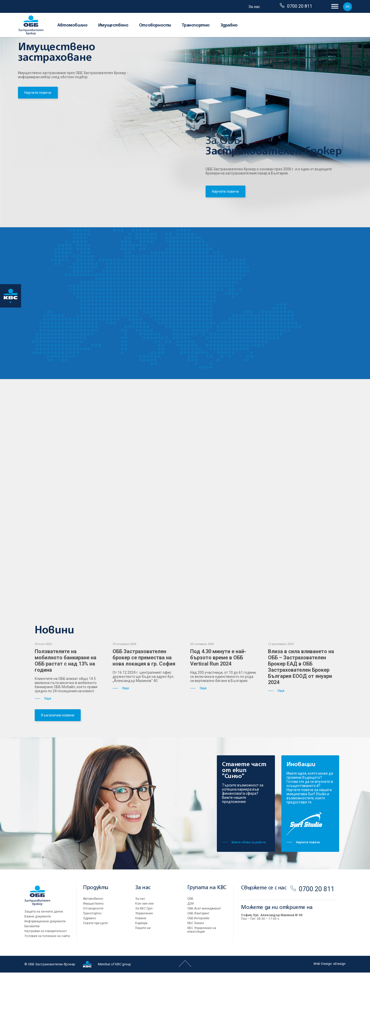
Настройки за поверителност (45, 973)
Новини (140, 960)
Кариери (141, 965)
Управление (144, 956)
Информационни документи (45, 964)
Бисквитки (32, 968)
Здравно (229, 25)
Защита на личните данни (43, 954)
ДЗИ (190, 946)
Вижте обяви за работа (244, 885)
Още (43, 741)
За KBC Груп (144, 951)
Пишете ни (143, 970)
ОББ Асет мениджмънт (204, 951)
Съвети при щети (95, 965)
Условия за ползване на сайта (47, 978)
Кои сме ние (144, 946)
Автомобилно (72, 25)
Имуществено (113, 25)
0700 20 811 (296, 6)
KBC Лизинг (195, 965)
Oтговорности (155, 25)
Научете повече (37, 102)
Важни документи (37, 959)
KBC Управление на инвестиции (201, 972)
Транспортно (196, 25)
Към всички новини (57, 758)
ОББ (190, 941)
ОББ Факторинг (198, 956)
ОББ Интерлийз (198, 960)
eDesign (339, 1006)
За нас (254, 6)
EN (347, 6)
